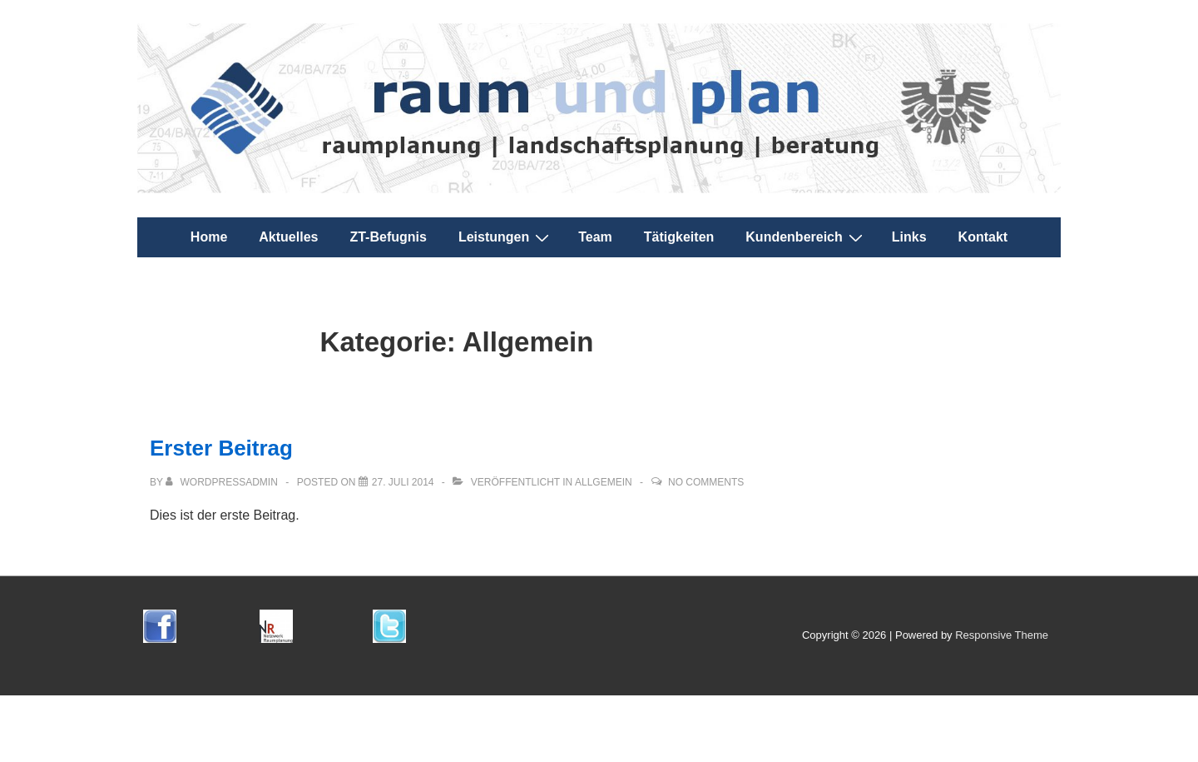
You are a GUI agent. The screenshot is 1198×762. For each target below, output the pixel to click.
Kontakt (983, 237)
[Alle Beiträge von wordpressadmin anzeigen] (223, 482)
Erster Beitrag (221, 448)
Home (209, 237)
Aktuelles (288, 237)
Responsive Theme (1001, 635)
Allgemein (603, 482)
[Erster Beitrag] (403, 482)
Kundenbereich (805, 237)
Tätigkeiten (679, 237)
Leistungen (505, 237)
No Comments (706, 482)
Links (909, 237)
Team (595, 237)
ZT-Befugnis (387, 237)
